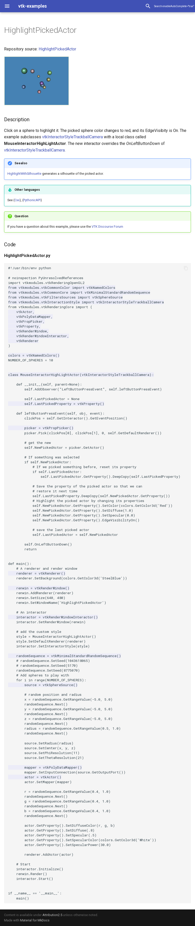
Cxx (17, 200)
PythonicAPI (32, 200)
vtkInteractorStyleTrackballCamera (72, 136)
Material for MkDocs (35, 920)
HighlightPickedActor (57, 49)
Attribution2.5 (52, 915)
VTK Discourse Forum (107, 226)
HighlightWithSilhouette (24, 173)
